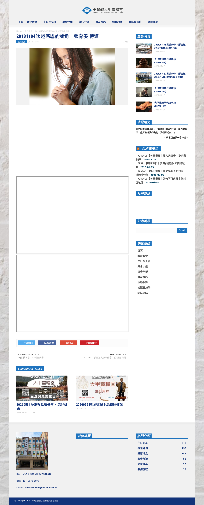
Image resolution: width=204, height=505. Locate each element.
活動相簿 (117, 23)
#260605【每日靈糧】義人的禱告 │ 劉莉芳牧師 (161, 157)
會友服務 (101, 23)
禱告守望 (84, 23)
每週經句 (162, 448)
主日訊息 (28, 31)
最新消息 (143, 36)
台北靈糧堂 (150, 149)
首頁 (20, 21)
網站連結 (153, 23)
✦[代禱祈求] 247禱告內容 (31, 357)
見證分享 (162, 464)
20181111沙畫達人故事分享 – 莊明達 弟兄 (105, 357)
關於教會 (32, 23)
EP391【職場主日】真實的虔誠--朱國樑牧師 (160, 165)
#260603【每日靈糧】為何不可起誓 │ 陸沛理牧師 (161, 180)
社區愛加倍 (135, 23)
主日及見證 (50, 23)
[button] (184, 22)
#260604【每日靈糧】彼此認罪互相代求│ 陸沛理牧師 (160, 172)
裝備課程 (162, 469)
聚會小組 (68, 23)
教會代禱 (162, 459)
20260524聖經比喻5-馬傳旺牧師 (99, 405)
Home (19, 31)
